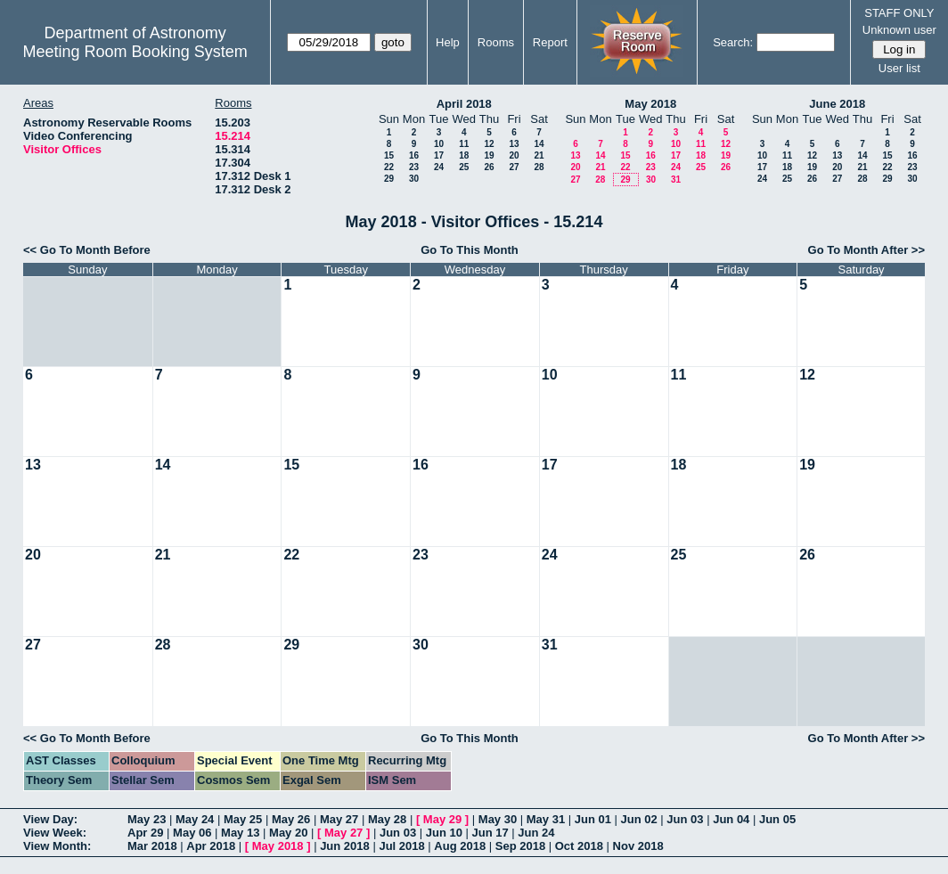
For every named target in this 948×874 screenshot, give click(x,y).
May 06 (192, 832)
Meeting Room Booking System (135, 52)
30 (414, 179)
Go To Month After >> (866, 250)
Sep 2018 (520, 846)
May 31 (546, 819)
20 (514, 155)
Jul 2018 (401, 846)
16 (414, 155)
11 (464, 144)
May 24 (195, 819)
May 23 (146, 819)
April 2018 (464, 103)
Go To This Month (470, 250)
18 (464, 155)
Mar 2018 (152, 846)
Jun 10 (444, 832)
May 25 (243, 819)
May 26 (291, 819)
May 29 (442, 819)
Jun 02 (639, 819)
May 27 (339, 819)
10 (439, 144)
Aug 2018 (460, 846)
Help (448, 42)
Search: (733, 42)
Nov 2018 (638, 846)
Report (550, 42)
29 (389, 179)
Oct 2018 (579, 846)
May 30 (497, 819)
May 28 (387, 819)
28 (538, 167)
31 (676, 179)
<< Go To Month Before (87, 250)
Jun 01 (593, 819)
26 (489, 167)
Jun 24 (536, 832)
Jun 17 (490, 832)
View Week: (54, 832)
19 (489, 155)
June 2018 (837, 103)
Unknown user (899, 30)
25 (464, 167)
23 (414, 167)
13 (514, 144)
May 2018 (650, 103)
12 (489, 144)
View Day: (50, 819)
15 (389, 155)
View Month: (57, 846)
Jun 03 (684, 819)
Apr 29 (145, 832)
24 (439, 167)
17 (439, 155)
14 (538, 144)
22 (389, 167)
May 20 (288, 832)
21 (538, 155)
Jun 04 (731, 819)
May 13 (240, 832)
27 (514, 167)
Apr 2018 (210, 846)
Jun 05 (777, 819)
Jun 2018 (345, 846)
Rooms (496, 42)
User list (899, 68)
